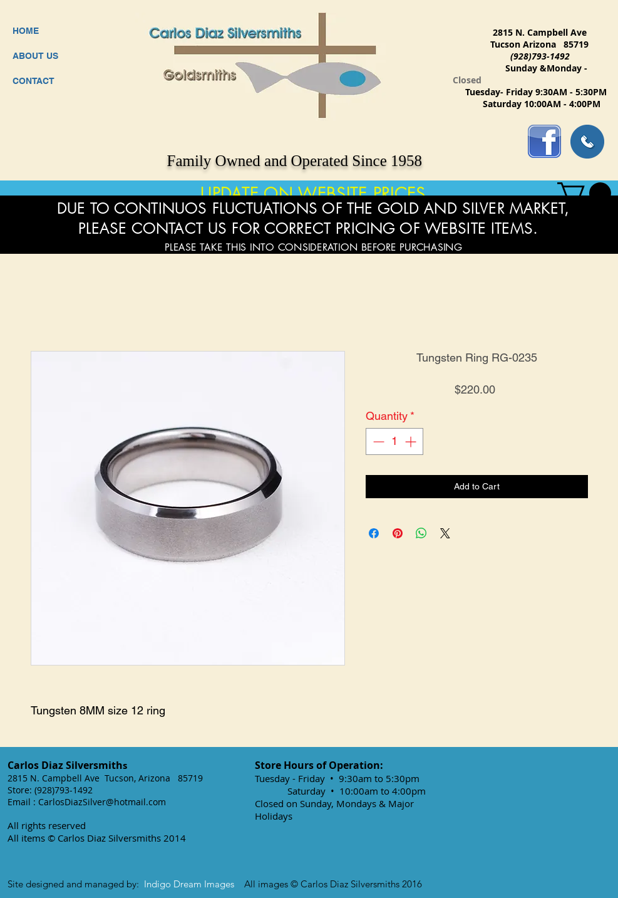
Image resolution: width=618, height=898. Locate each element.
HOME (26, 31)
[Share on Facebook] (373, 533)
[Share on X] (445, 533)
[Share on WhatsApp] (421, 533)
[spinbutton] (394, 441)
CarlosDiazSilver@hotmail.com (102, 802)
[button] (584, 193)
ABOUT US (35, 56)
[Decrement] (377, 441)
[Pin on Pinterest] (397, 533)
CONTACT (33, 81)
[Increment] (411, 441)
